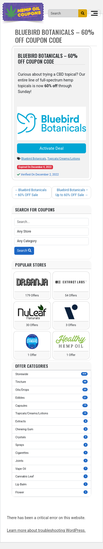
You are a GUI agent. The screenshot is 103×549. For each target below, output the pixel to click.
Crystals (51, 437)
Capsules (51, 405)
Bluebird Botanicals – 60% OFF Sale (31, 192)
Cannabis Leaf (51, 476)
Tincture (51, 382)
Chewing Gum (51, 429)
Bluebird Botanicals (33, 158)
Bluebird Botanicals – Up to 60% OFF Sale (71, 192)
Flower (51, 492)
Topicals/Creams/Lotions (63, 158)
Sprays (51, 445)
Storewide (51, 374)
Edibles (51, 398)
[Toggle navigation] (94, 13)
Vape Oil (51, 469)
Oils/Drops (51, 390)
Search (24, 251)
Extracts (51, 421)
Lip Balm (51, 484)
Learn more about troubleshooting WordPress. (46, 530)
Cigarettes (51, 453)
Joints (51, 461)
